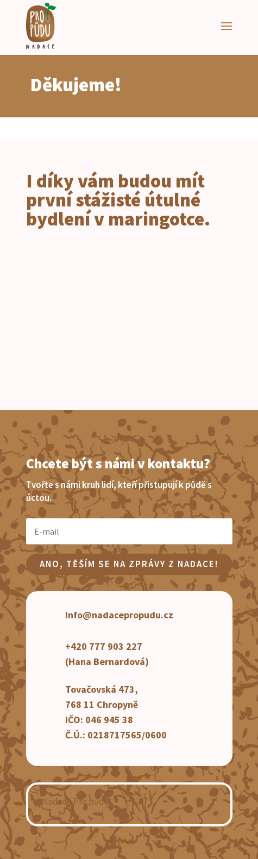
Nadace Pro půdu (76, 801)
